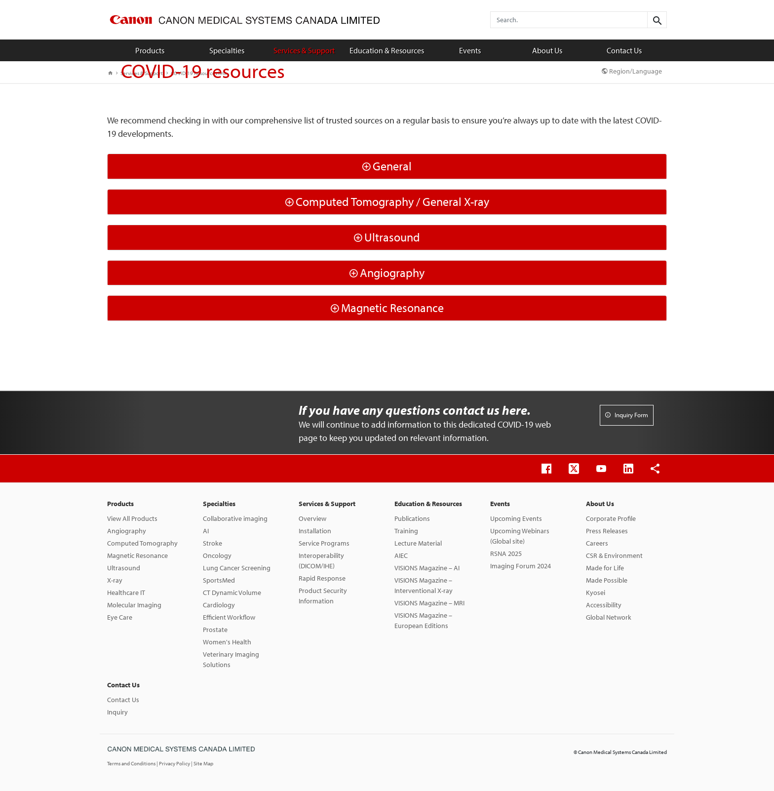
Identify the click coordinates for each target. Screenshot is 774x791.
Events (470, 50)
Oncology (217, 555)
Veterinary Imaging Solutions (231, 659)
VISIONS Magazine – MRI (429, 602)
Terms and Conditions (131, 763)
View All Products (132, 518)
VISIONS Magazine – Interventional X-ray (423, 585)
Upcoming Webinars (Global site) (519, 536)
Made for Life (605, 567)
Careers (597, 543)
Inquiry (117, 712)
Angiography (126, 530)
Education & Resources (386, 50)
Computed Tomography (142, 543)
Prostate (215, 629)
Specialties (226, 50)
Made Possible (606, 580)
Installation (315, 530)
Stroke (212, 543)
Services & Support (304, 50)
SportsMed (219, 580)
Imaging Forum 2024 (520, 565)
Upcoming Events (516, 518)
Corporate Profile (611, 518)
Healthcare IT (126, 592)
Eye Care (119, 617)
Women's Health (227, 641)
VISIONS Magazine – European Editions (423, 620)
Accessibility (603, 604)
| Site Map (202, 763)
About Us (547, 50)
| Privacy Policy (173, 763)
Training (406, 530)
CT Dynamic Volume (232, 592)
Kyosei (595, 592)
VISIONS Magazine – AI (427, 567)
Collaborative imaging (235, 518)
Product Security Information (323, 595)
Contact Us (624, 50)
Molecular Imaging (134, 604)
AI (206, 530)
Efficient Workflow (229, 617)
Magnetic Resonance (137, 555)
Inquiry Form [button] (626, 415)
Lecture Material (418, 543)
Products (149, 50)
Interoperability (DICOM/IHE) (321, 560)
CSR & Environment (614, 555)
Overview (312, 518)
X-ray (114, 580)
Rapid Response (322, 578)
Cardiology (219, 604)
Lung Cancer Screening (237, 567)
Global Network (608, 617)
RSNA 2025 (506, 553)
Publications (412, 518)
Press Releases (607, 530)
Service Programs (324, 543)
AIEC (401, 555)
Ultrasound (123, 567)
